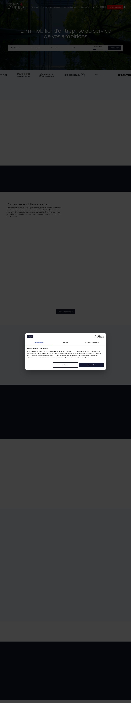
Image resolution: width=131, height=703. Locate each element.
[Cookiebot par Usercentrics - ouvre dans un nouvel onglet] (96, 336)
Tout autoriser (91, 365)
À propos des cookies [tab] (92, 342)
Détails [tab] (65, 342)
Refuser (65, 365)
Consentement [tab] (38, 342)
